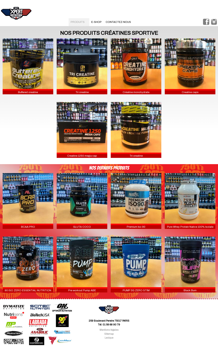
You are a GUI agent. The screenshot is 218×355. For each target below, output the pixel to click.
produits (79, 22)
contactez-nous (118, 22)
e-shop (96, 22)
